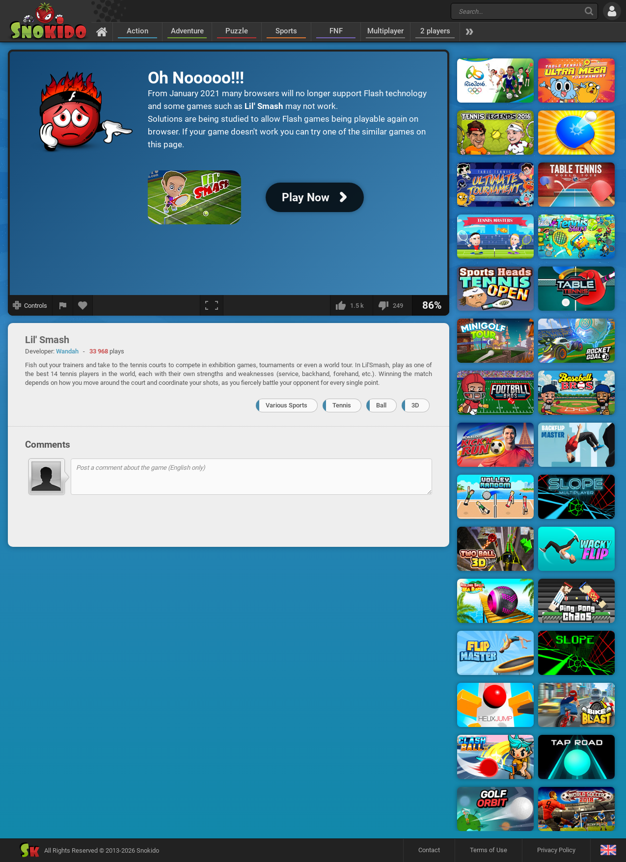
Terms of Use (488, 850)
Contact (429, 850)
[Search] (589, 11)
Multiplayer (385, 31)
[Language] (608, 850)
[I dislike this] (392, 305)
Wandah (67, 351)
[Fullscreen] (211, 305)
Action (137, 31)
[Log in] (612, 11)
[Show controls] (30, 305)
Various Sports (286, 405)
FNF (336, 31)
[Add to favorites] (83, 305)
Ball (381, 405)
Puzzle (236, 31)
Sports (286, 31)
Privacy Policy (556, 850)
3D (415, 405)
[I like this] (351, 305)
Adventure (187, 31)
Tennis (341, 405)
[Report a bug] (63, 305)
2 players (435, 31)
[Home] (102, 31)
